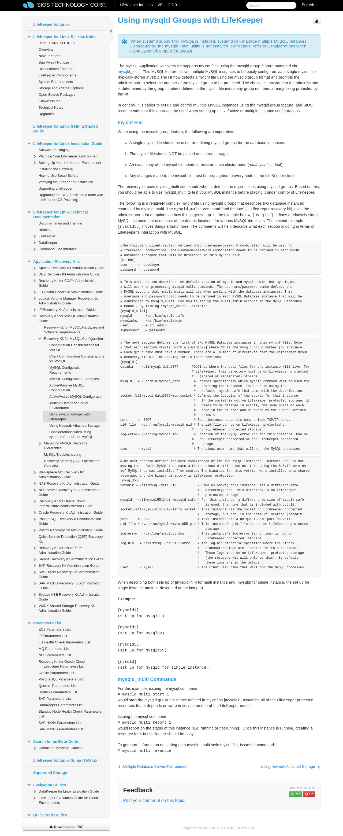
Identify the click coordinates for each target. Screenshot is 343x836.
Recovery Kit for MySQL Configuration (70, 339)
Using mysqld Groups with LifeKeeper (69, 416)
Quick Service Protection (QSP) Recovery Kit (71, 539)
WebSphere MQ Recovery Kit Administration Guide (58, 474)
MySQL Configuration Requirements (66, 370)
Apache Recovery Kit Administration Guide (68, 268)
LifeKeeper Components (57, 75)
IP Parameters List (53, 636)
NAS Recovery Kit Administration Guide (66, 483)
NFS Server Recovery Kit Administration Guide (66, 492)
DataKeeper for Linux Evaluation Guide (65, 791)
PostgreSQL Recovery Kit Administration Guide (66, 521)
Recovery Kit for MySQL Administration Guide (65, 318)
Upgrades (46, 114)
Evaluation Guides (46, 785)
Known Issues (49, 101)
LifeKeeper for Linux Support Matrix (65, 760)
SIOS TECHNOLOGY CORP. (71, 5)
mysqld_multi (129, 71)
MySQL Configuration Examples (74, 379)
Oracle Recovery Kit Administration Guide (67, 512)
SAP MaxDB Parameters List (61, 729)
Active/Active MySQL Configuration (76, 397)
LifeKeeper (43, 236)
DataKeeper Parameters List (61, 705)
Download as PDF (66, 827)
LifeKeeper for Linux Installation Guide (64, 143)
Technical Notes (51, 107)
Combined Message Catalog (57, 748)
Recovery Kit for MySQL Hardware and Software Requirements (74, 329)
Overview (46, 49)
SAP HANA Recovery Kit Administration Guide (65, 574)
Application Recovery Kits (53, 261)
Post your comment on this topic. (154, 800)
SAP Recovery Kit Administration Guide (65, 565)
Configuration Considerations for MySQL (74, 347)
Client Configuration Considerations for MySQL (76, 358)
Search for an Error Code (52, 741)
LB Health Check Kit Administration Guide (67, 292)
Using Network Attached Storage (74, 425)
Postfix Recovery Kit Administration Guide (67, 530)
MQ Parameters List (54, 649)
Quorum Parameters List (58, 686)
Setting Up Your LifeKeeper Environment (66, 163)
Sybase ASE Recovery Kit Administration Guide (67, 596)
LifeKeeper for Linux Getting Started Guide (65, 128)
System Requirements (56, 82)
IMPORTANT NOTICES (57, 43)
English (310, 5)
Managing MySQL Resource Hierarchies (63, 445)
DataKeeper (44, 243)
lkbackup (45, 230)
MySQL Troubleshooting (62, 454)
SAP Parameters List (55, 699)
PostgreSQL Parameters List (61, 679)
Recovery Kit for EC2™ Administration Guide (65, 283)
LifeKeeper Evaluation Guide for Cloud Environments (65, 800)
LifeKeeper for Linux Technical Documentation (57, 214)
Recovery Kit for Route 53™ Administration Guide (57, 550)
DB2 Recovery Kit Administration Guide (65, 274)
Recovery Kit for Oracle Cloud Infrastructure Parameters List (62, 664)
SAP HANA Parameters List (60, 723)
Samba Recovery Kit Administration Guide (67, 559)
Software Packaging (54, 150)
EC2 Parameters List (55, 629)
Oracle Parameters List (56, 673)
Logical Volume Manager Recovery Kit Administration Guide (65, 300)
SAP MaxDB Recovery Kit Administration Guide (67, 585)
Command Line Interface (54, 249)
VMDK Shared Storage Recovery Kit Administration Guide (63, 608)
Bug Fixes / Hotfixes (54, 62)
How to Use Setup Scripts (58, 176)
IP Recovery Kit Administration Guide (64, 310)
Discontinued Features (56, 69)
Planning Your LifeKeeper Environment (65, 156)
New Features (49, 56)
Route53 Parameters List (58, 692)
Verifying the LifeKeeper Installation (66, 182)
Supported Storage (50, 773)
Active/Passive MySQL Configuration (66, 387)
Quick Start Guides (47, 815)
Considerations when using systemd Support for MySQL (71, 434)
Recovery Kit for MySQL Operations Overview (71, 463)
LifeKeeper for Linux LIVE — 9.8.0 (150, 5)
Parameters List (44, 623)
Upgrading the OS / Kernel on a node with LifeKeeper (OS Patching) (71, 197)
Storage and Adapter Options (61, 88)
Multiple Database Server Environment (68, 405)
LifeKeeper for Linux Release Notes (61, 37)
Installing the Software (56, 169)
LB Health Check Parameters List (64, 642)
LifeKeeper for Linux (51, 24)
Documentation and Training (60, 223)
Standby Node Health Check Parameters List (70, 713)
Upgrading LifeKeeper (55, 188)
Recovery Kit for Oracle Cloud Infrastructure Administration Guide (62, 503)
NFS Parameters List (55, 655)
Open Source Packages (57, 95)
